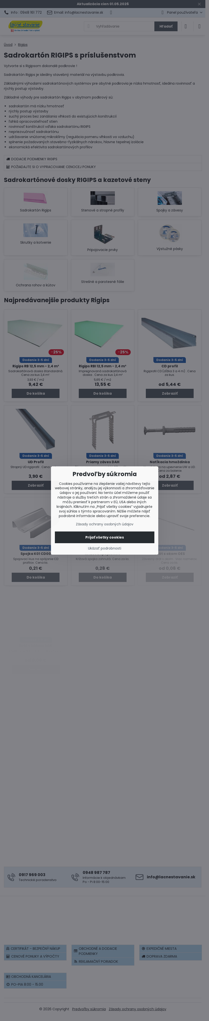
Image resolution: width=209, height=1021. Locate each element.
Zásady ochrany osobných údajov (104, 524)
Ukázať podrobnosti (104, 548)
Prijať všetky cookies (104, 537)
